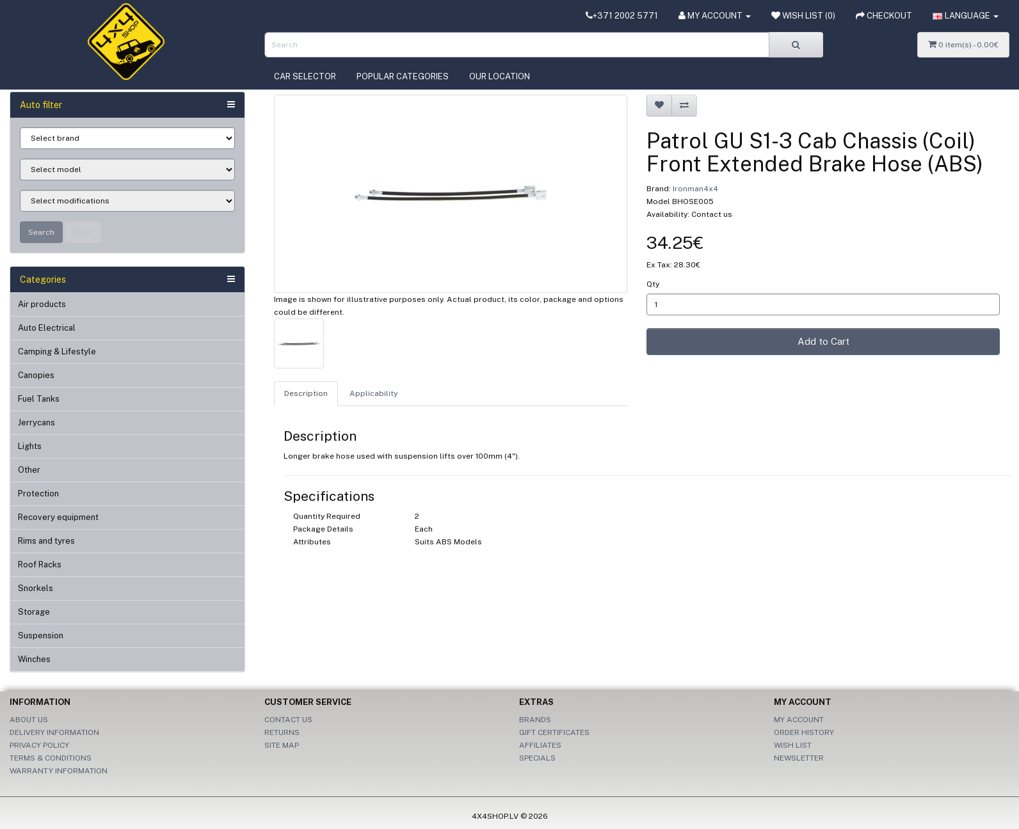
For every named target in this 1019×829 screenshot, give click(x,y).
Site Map (281, 745)
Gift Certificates (554, 732)
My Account (799, 719)
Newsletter (799, 758)
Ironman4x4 (695, 188)
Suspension (40, 635)
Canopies (36, 375)
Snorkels (35, 588)
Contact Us (288, 719)
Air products (42, 304)
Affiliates (540, 745)
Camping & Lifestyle (57, 351)
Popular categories (403, 76)
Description (306, 393)
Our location (499, 76)
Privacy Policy (39, 745)
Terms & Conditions (51, 758)
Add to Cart (823, 341)
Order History (804, 732)
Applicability (373, 393)
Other (29, 470)
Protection (38, 493)
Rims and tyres (46, 541)
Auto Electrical (47, 328)
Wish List (793, 745)
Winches (34, 659)
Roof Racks (39, 564)
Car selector (305, 76)
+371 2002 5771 (622, 15)
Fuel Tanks (39, 399)
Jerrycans (36, 422)
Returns (282, 732)
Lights (30, 446)
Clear (83, 232)
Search (41, 232)
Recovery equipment (58, 517)
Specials (537, 758)
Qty (652, 284)
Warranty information (59, 770)
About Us (29, 719)
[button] (965, 16)
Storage (34, 612)
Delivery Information (54, 732)
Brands (535, 719)
